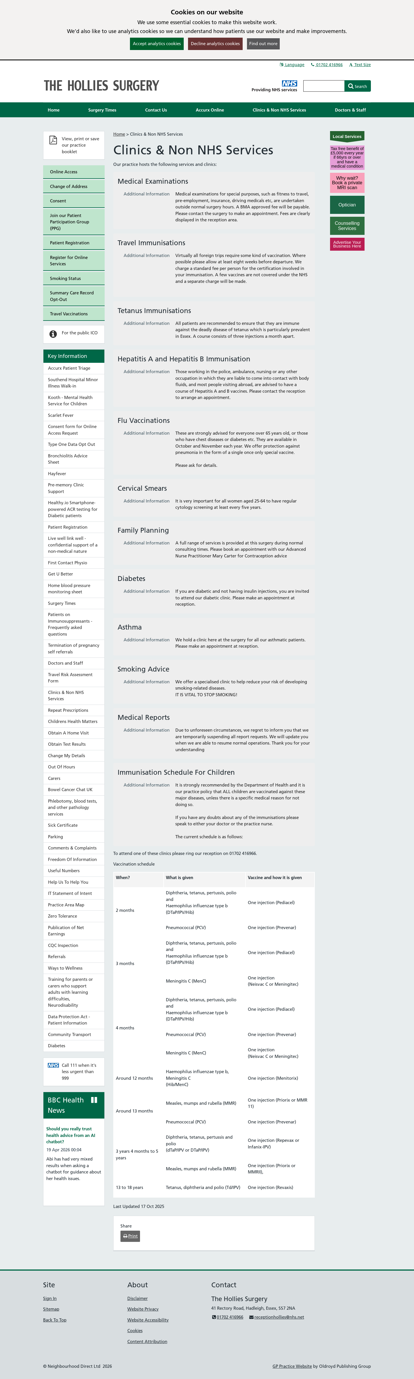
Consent (58, 201)
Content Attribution (147, 1341)
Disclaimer (137, 1298)
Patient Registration (69, 243)
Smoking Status (65, 278)
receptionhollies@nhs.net (276, 1317)
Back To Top (54, 1320)
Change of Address (68, 186)
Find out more (263, 43)
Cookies (135, 1330)
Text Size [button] (359, 64)
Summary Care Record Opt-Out (72, 296)
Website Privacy (143, 1309)
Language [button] (291, 64)
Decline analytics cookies (215, 43)
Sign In (50, 1298)
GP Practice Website (292, 1366)
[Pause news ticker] (94, 1100)
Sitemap (51, 1309)
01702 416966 (326, 64)
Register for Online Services (69, 261)
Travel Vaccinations (69, 314)
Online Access (63, 171)
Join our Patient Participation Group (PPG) (69, 222)
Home (119, 134)
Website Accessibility (148, 1320)
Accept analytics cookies (157, 43)
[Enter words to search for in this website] (324, 86)
